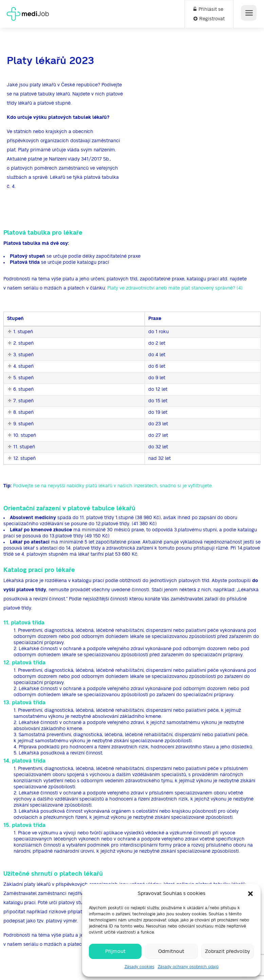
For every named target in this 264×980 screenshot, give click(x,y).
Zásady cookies (139, 967)
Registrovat (209, 19)
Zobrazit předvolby (227, 951)
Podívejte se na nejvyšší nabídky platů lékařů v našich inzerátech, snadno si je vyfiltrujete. (113, 486)
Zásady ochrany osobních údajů (188, 967)
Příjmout (115, 951)
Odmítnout (171, 951)
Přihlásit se (208, 9)
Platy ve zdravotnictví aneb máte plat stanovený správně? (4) (175, 288)
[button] (250, 893)
